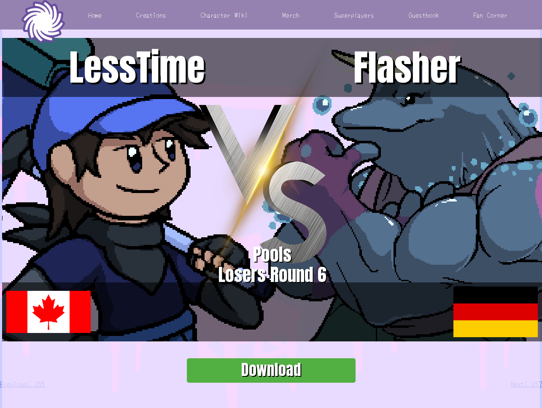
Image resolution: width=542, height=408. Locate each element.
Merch (290, 15)
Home (95, 15)
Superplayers (354, 15)
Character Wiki (224, 15)
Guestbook (424, 15)
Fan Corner (490, 15)
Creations (151, 15)
